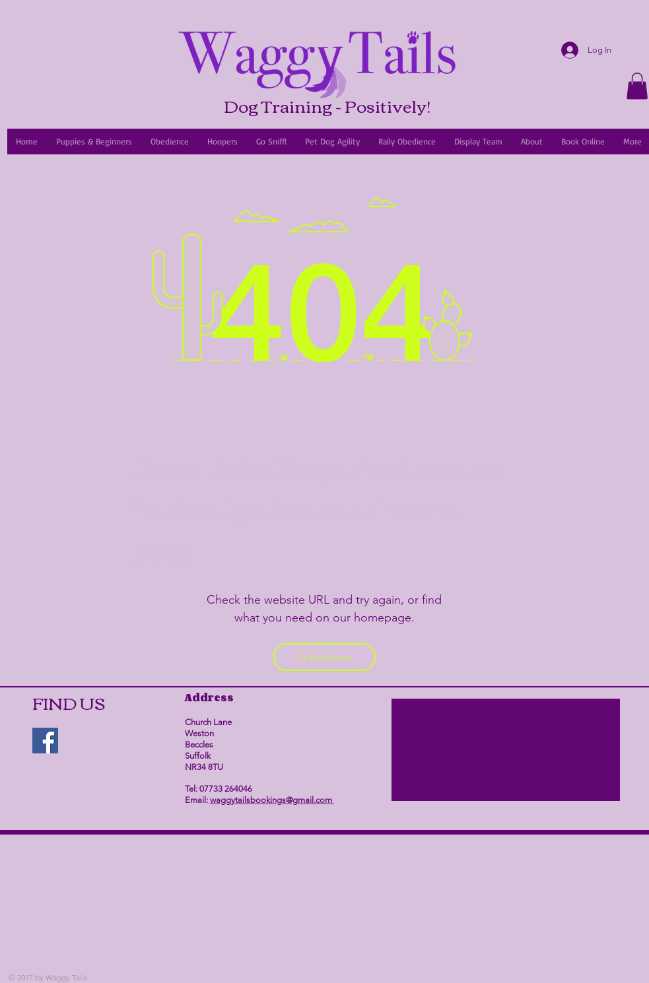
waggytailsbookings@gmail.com (272, 800)
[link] (637, 86)
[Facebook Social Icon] (45, 740)
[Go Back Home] (324, 657)
